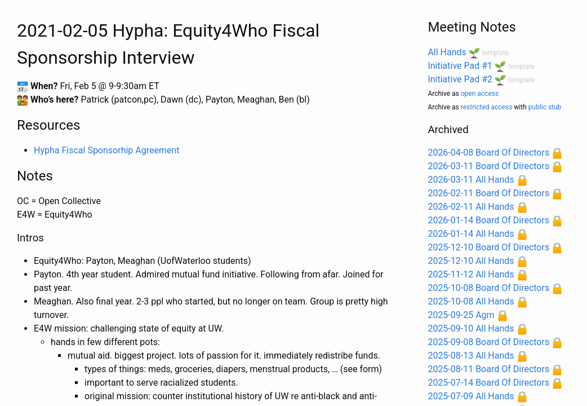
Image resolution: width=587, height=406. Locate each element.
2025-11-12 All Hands (471, 274)
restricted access (487, 107)
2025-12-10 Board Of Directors (488, 247)
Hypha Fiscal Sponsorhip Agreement (107, 150)
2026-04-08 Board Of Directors (488, 152)
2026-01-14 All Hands (471, 233)
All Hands (447, 52)
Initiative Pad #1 (460, 65)
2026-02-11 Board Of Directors (488, 193)
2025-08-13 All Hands (471, 355)
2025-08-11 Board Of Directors (488, 369)
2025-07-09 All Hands (471, 396)
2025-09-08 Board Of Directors (488, 342)
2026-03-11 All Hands (471, 179)
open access (480, 94)
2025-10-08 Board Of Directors (488, 288)
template (495, 53)
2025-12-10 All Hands (471, 260)
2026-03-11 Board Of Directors (488, 166)
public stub (545, 107)
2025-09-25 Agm (461, 315)
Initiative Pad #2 (460, 79)
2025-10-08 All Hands (471, 301)
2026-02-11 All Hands (471, 206)
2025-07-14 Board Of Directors (488, 382)
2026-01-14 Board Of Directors (488, 220)
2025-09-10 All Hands (471, 328)
